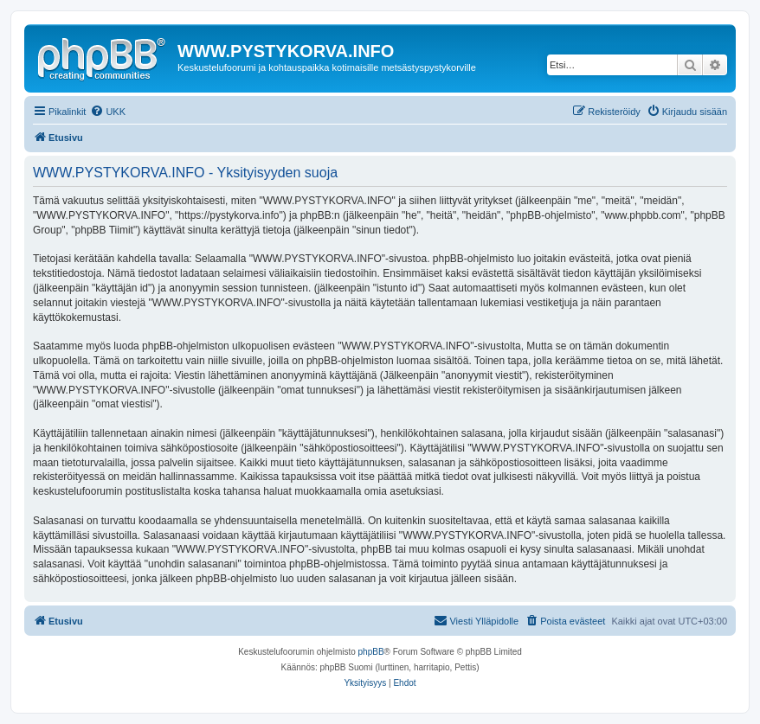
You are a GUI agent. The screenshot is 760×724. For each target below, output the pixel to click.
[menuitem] (108, 111)
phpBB (371, 652)
